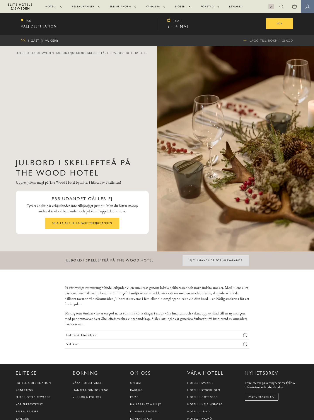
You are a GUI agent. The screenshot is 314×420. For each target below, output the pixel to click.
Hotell (51, 6)
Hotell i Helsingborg (205, 404)
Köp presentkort (29, 404)
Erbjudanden (120, 6)
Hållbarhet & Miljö (146, 404)
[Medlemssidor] (307, 6)
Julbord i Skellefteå (88, 53)
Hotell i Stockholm (203, 390)
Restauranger (83, 6)
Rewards (236, 6)
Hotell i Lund (198, 411)
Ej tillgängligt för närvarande (215, 260)
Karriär (136, 390)
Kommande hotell (145, 411)
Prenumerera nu (261, 396)
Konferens (24, 390)
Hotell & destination (33, 382)
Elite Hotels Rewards (33, 397)
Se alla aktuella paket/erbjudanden (82, 223)
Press (134, 397)
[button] (281, 6)
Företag (207, 6)
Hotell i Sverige (200, 382)
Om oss (136, 382)
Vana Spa (153, 6)
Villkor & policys (87, 397)
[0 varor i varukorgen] (294, 6)
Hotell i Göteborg (202, 397)
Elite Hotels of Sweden (35, 53)
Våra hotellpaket (87, 382)
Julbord (62, 53)
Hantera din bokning (90, 390)
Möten (180, 6)
